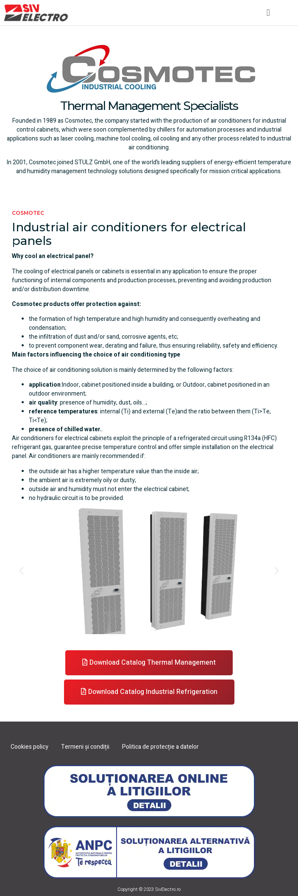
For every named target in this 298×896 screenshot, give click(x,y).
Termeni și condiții (85, 746)
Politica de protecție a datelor (160, 746)
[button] (268, 12)
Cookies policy (29, 746)
